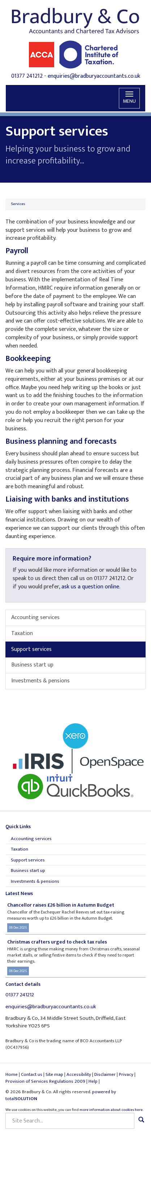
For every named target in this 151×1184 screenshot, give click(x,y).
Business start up (32, 665)
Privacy (126, 1074)
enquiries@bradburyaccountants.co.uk (94, 76)
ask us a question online (90, 587)
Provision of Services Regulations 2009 (45, 1081)
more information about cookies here (111, 1110)
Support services (31, 649)
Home (11, 1074)
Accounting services (35, 617)
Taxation (22, 633)
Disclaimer (105, 1074)
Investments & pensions (40, 681)
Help (93, 1081)
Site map (54, 1074)
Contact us (31, 1074)
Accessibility (78, 1074)
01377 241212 (27, 76)
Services (18, 204)
